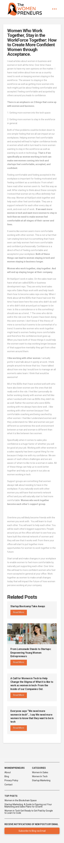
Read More (18, 612)
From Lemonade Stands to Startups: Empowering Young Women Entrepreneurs (30, 653)
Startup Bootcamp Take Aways (27, 606)
